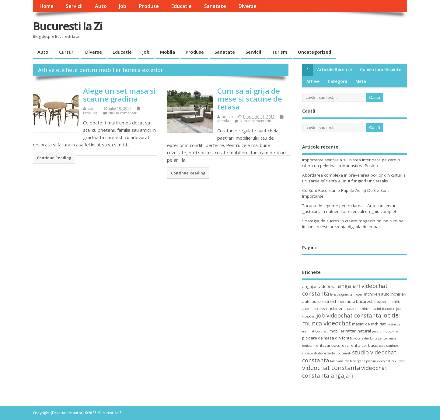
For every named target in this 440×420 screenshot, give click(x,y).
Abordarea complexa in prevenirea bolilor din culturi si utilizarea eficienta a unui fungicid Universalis (354, 178)
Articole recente (334, 69)
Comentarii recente (380, 69)
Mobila (167, 52)
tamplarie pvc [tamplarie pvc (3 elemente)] (339, 361)
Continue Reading (54, 157)
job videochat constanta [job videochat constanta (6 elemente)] (348, 315)
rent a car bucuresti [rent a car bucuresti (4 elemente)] (368, 345)
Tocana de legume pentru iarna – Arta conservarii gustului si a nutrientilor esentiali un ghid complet (349, 208)
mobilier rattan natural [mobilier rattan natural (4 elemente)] (350, 331)
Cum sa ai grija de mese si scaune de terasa (249, 99)
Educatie (181, 6)
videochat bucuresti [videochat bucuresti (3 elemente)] (391, 361)
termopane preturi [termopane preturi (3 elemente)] (363, 361)
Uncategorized (314, 52)
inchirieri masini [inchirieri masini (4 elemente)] (342, 308)
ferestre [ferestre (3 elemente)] (335, 294)
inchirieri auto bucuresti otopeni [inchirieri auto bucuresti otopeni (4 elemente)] (359, 301)
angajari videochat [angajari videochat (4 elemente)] (319, 286)
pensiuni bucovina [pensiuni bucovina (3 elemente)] (385, 331)
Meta (360, 81)
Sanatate (215, 6)
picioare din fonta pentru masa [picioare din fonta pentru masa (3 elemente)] (374, 338)
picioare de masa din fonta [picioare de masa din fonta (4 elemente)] (327, 338)
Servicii (74, 6)
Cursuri (67, 52)
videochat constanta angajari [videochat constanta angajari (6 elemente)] (344, 371)
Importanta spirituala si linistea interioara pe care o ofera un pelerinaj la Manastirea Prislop (351, 162)
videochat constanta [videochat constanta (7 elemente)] (331, 368)
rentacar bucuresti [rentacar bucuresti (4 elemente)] (332, 345)
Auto (101, 6)
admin (93, 108)
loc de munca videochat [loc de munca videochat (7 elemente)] (350, 319)
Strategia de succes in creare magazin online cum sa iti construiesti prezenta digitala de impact (352, 223)
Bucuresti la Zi (67, 26)
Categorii (337, 81)
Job (122, 6)
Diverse (247, 6)
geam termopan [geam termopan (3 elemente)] (352, 294)
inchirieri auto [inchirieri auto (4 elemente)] (376, 294)
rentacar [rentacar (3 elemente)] (308, 345)
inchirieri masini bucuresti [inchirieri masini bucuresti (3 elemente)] (376, 309)
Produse (149, 6)
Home (46, 6)
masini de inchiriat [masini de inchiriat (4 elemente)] (369, 324)
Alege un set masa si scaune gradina (119, 95)
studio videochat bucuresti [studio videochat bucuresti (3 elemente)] (332, 353)
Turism (279, 52)
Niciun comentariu (124, 113)
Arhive (313, 81)
